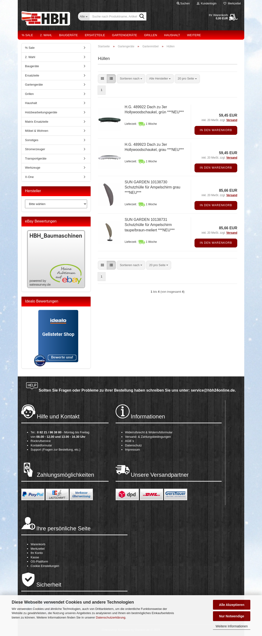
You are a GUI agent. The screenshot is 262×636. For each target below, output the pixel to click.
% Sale (27, 35)
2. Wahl (46, 35)
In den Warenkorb (216, 130)
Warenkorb (38, 544)
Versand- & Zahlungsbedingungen (148, 436)
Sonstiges (31, 140)
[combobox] (131, 78)
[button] (102, 78)
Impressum (132, 449)
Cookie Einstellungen (45, 566)
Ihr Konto (37, 553)
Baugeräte (68, 35)
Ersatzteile (95, 35)
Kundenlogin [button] (206, 3)
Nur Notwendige (231, 616)
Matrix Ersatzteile (36, 121)
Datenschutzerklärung (110, 617)
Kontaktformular (41, 445)
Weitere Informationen (232, 626)
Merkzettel (232, 3)
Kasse (35, 557)
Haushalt (172, 35)
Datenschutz (133, 445)
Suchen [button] (183, 3)
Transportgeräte (35, 158)
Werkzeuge (32, 167)
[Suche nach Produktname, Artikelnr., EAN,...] (83, 16)
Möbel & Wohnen (36, 130)
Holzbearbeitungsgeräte (41, 112)
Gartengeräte (124, 35)
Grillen (150, 35)
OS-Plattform (39, 561)
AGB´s (129, 441)
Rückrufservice (41, 441)
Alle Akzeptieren (231, 605)
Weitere (194, 35)
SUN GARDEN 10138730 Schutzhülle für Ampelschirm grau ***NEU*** (152, 187)
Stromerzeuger (35, 149)
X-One (29, 177)
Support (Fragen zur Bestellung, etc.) (55, 449)
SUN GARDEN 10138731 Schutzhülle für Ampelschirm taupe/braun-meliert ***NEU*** (150, 225)
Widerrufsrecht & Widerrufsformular (149, 432)
